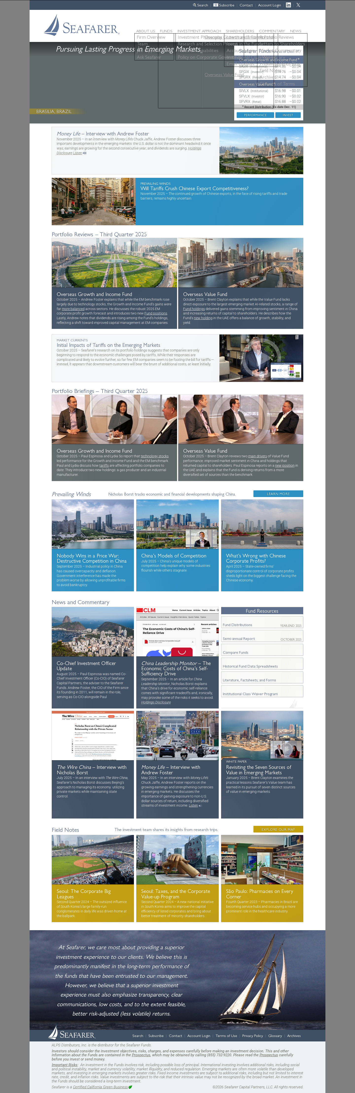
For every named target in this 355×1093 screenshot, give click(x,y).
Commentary (272, 30)
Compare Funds (235, 652)
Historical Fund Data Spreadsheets (250, 666)
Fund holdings (194, 309)
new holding (203, 318)
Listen (77, 153)
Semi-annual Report (262, 638)
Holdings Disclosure (156, 702)
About (145, 30)
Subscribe (226, 4)
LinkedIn (289, 4)
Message (93, 658)
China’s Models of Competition (177, 545)
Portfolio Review (114, 283)
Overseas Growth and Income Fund (268, 59)
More (177, 150)
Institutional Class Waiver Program (250, 693)
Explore (278, 829)
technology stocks (155, 456)
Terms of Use (226, 1035)
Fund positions (155, 313)
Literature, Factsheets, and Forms (249, 680)
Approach (199, 30)
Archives (294, 1035)
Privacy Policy (252, 1035)
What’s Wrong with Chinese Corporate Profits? (262, 545)
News (295, 31)
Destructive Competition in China (93, 545)
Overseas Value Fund (256, 84)
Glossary (275, 1035)
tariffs (104, 465)
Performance (255, 115)
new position (285, 465)
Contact (246, 4)
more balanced (73, 309)
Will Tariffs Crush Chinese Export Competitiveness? (177, 201)
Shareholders (240, 30)
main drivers (257, 456)
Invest (288, 115)
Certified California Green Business (100, 1087)
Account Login (269, 4)
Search (202, 4)
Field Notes (65, 829)
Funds (166, 30)
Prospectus (141, 1055)
